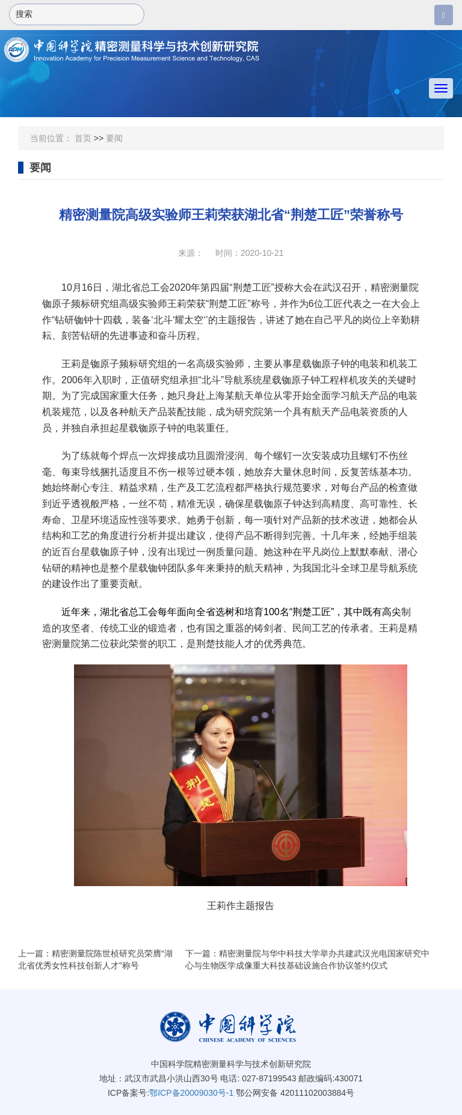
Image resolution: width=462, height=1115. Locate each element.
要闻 (114, 138)
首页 (83, 138)
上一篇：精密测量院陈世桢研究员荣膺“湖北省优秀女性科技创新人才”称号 (95, 959)
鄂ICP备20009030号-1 (191, 1093)
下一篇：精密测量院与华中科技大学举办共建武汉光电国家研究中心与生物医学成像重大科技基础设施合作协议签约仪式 (307, 959)
